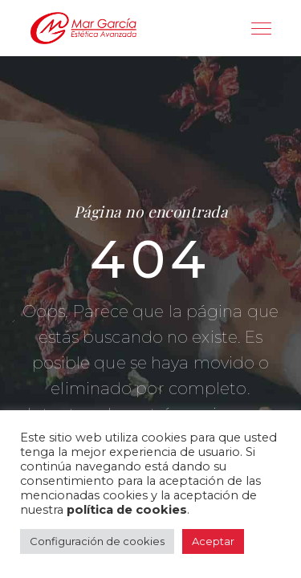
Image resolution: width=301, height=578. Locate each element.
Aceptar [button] (213, 541)
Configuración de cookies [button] (97, 541)
